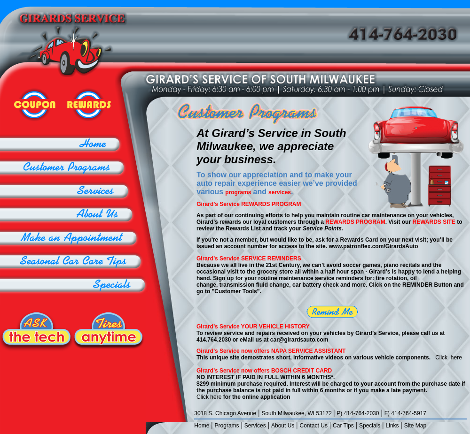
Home (201, 425)
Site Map (415, 425)
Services (255, 425)
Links (392, 425)
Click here (448, 357)
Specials (369, 425)
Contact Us (314, 425)
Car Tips (343, 425)
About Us (282, 425)
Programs (227, 425)
